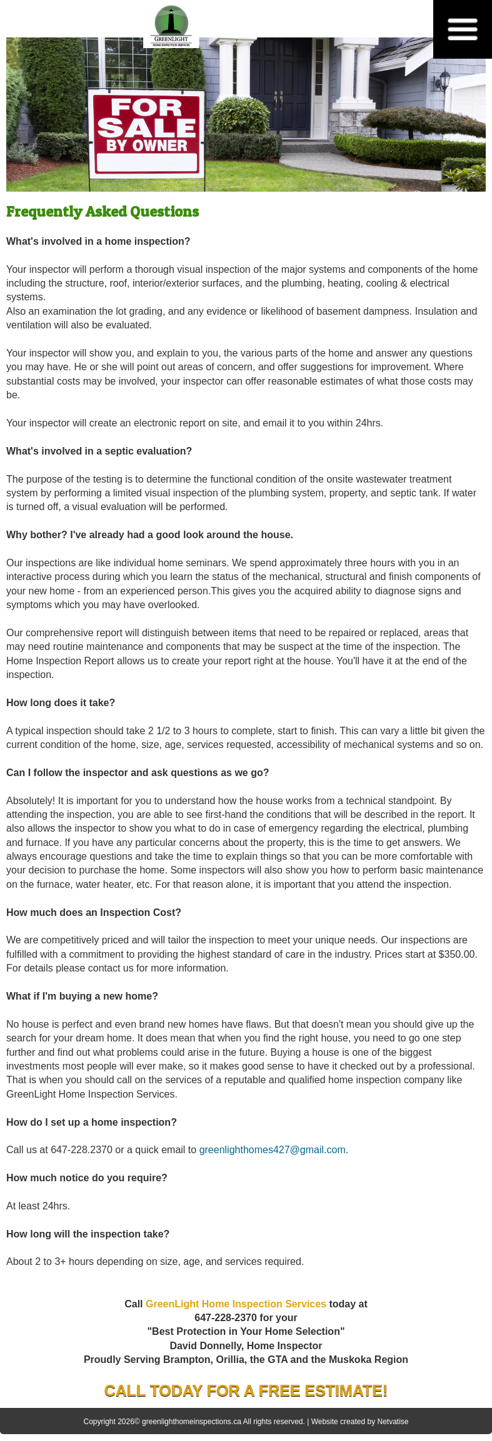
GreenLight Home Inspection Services (236, 1304)
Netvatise (392, 1421)
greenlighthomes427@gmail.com (272, 1149)
